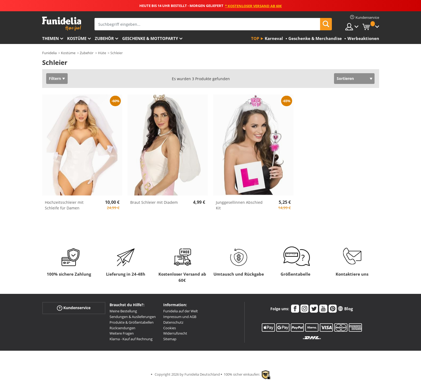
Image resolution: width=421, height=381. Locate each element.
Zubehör (104, 38)
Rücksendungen (122, 327)
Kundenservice (73, 308)
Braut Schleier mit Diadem (154, 202)
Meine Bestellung (123, 311)
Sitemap (169, 338)
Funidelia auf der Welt (180, 311)
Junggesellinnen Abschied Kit (239, 205)
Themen (50, 38)
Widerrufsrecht (175, 333)
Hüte (102, 52)
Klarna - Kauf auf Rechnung (131, 338)
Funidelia (49, 52)
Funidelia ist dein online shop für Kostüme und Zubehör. (61, 24)
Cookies (169, 327)
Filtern (55, 78)
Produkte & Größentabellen (132, 322)
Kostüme (76, 38)
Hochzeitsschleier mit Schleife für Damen (64, 205)
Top (255, 38)
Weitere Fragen (122, 333)
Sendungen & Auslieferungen (133, 316)
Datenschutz (173, 322)
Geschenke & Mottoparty (150, 38)
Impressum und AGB (179, 316)
